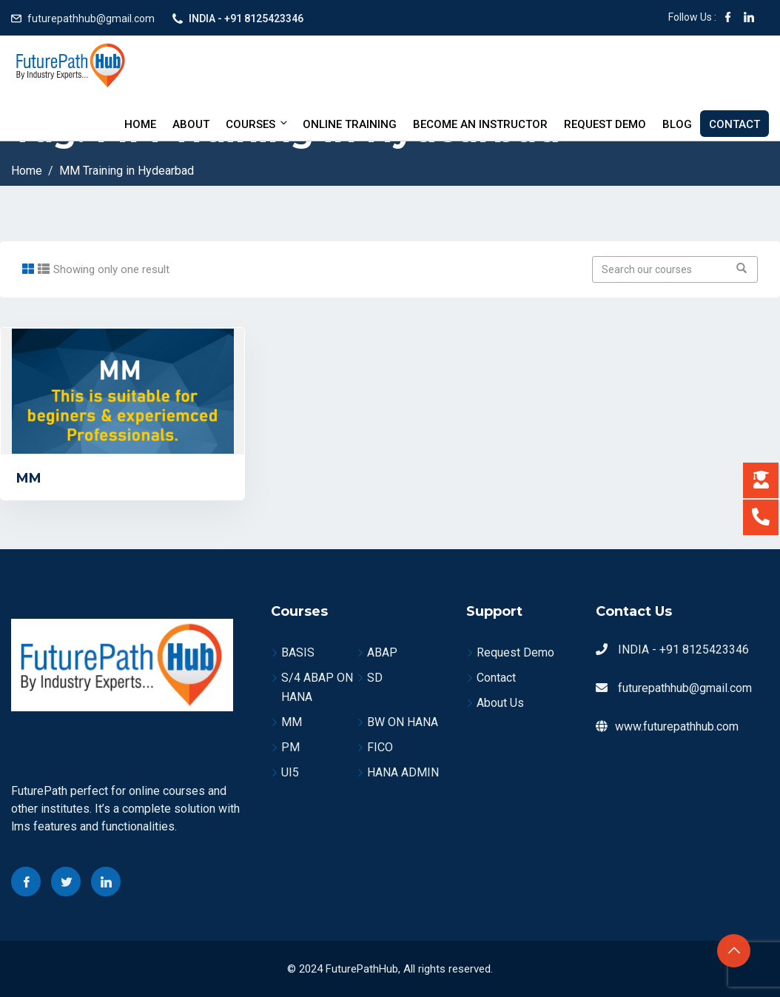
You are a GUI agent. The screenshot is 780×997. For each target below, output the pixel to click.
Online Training (350, 124)
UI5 (290, 772)
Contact (734, 124)
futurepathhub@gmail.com (91, 18)
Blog (677, 124)
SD (375, 678)
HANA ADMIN (403, 772)
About (190, 124)
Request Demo (605, 124)
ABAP (382, 652)
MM (28, 478)
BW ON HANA (402, 722)
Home (140, 124)
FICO (380, 747)
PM (290, 747)
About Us (500, 703)
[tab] (28, 269)
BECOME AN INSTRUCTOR (480, 124)
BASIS (298, 652)
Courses (257, 124)
